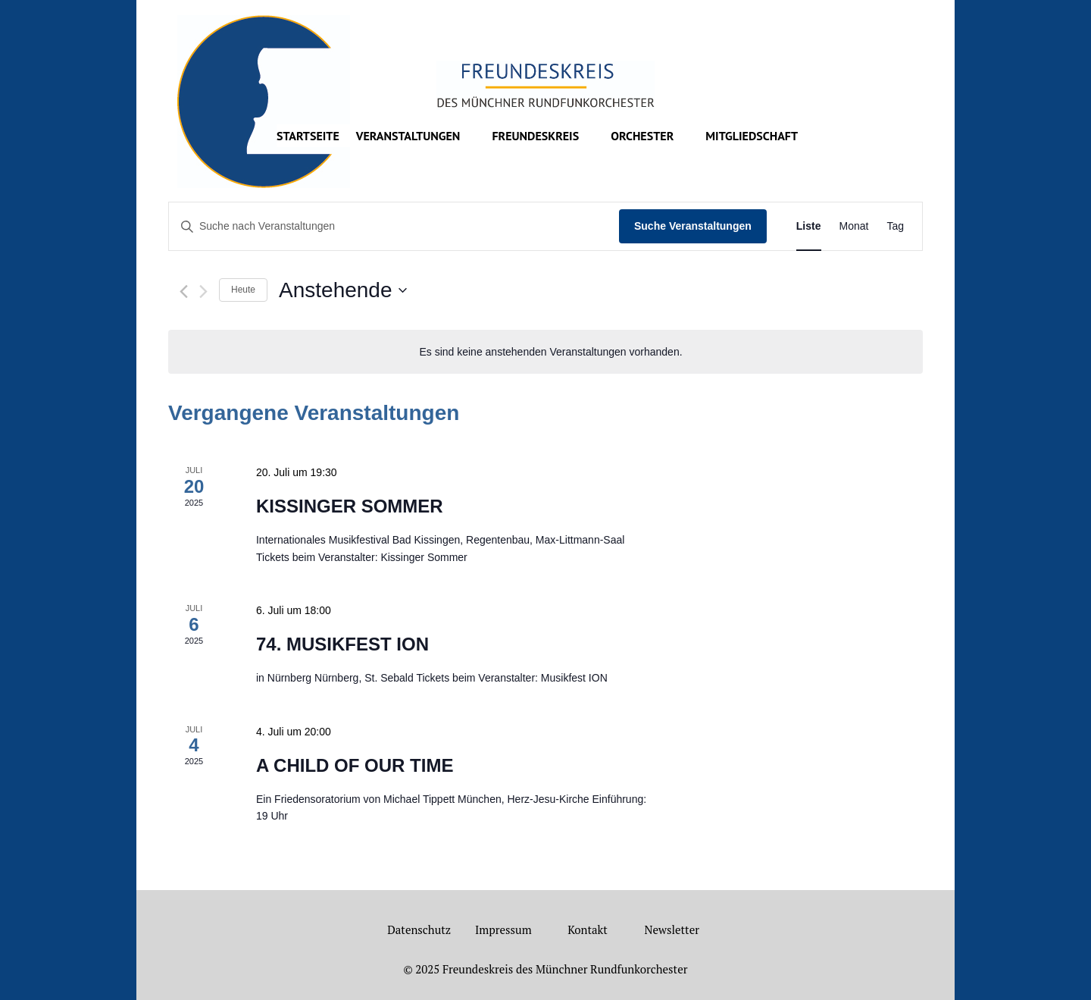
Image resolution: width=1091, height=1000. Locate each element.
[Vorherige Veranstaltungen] (184, 291)
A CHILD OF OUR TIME (354, 765)
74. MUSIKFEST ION (342, 644)
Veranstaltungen (408, 136)
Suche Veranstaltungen (693, 226)
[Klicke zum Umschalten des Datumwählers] (342, 290)
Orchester (642, 136)
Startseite (308, 136)
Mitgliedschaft (751, 136)
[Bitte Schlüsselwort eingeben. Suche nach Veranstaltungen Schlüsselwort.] (394, 226)
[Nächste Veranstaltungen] (203, 291)
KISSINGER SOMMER (349, 506)
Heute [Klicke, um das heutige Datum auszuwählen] (243, 289)
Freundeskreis (535, 136)
